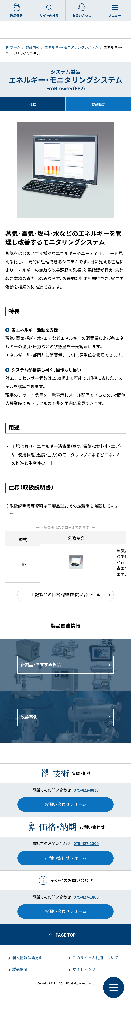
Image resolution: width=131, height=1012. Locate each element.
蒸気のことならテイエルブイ (65, 29)
